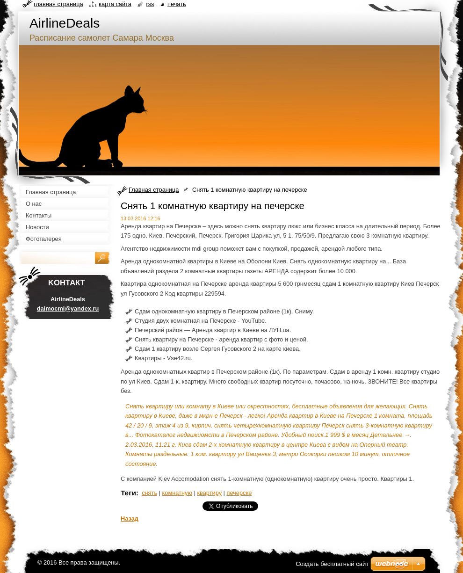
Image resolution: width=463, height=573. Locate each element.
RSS (150, 3)
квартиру (209, 492)
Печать (176, 3)
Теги (128, 493)
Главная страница (154, 189)
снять (149, 492)
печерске (239, 492)
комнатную (177, 492)
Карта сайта (115, 3)
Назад (129, 518)
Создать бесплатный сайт (332, 563)
